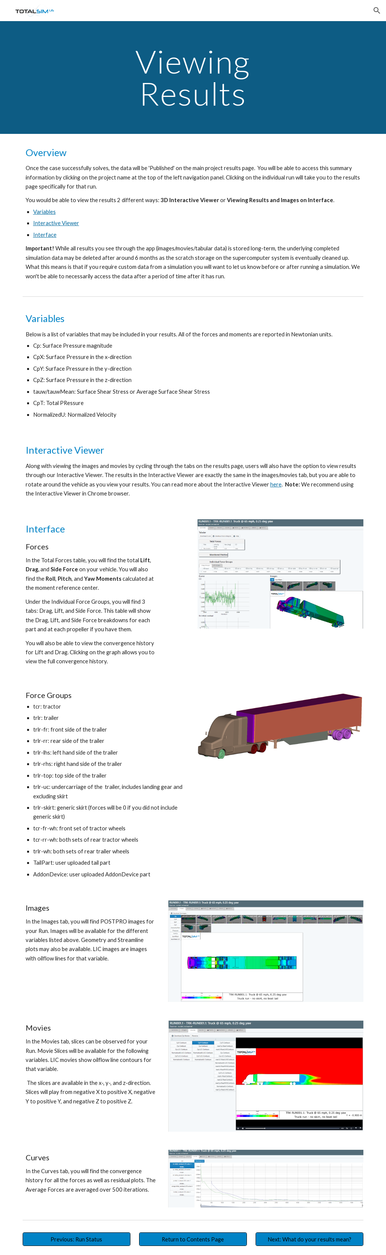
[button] (377, 11)
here (276, 484)
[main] (193, 77)
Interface (45, 235)
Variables (44, 212)
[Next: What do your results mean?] (309, 1239)
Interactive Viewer (56, 223)
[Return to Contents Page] (193, 1239)
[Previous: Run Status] (76, 1239)
